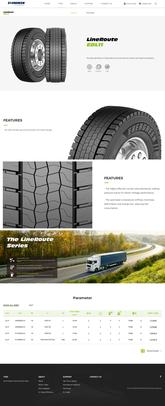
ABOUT (73, 4)
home (47, 4)
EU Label (66, 392)
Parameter (90, 13)
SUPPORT (89, 4)
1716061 (153, 321)
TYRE (60, 4)
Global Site (146, 4)
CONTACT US (107, 4)
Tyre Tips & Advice (70, 381)
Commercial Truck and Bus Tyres (15, 381)
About (40, 381)
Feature (73, 13)
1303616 (153, 333)
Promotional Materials (71, 385)
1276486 (153, 327)
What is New (43, 385)
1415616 (153, 340)
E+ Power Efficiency (45, 392)
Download (67, 388)
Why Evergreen (44, 388)
